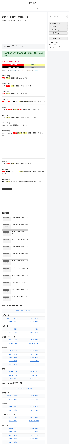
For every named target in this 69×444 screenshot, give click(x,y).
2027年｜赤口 (34, 413)
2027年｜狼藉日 (13, 396)
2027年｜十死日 (13, 374)
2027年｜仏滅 (34, 410)
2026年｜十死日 (13, 297)
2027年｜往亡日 (13, 399)
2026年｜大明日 (34, 279)
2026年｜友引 (34, 329)
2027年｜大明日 (34, 356)
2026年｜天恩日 (34, 286)
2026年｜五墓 (13, 308)
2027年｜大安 (13, 413)
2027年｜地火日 (13, 392)
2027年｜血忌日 (13, 389)
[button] (66, 16)
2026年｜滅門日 (34, 318)
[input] (58, 16)
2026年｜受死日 (34, 297)
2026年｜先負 (13, 332)
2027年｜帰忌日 (34, 385)
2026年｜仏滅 (34, 332)
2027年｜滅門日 (34, 396)
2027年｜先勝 (13, 406)
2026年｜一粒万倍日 (13, 275)
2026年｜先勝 (13, 329)
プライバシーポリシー (63, 439)
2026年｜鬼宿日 (34, 275)
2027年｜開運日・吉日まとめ (24, 345)
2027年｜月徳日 (34, 367)
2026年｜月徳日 (34, 289)
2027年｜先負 (13, 410)
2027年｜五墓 (13, 385)
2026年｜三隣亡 (13, 300)
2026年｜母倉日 (13, 289)
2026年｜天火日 (34, 311)
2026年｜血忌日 (13, 311)
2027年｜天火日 (34, 389)
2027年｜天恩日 (34, 364)
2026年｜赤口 (34, 336)
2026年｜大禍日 (34, 315)
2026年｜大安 (13, 336)
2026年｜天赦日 (13, 279)
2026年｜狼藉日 (13, 318)
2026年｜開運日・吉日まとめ (24, 268)
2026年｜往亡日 (13, 321)
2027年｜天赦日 (13, 356)
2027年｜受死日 (34, 374)
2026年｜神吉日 (13, 286)
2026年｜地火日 (13, 315)
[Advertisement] (23, 32)
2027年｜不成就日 (34, 378)
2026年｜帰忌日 (34, 308)
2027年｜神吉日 (13, 364)
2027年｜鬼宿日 (34, 353)
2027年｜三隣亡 (13, 378)
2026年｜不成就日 (34, 300)
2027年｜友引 (34, 406)
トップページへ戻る (52, 439)
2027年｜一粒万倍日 (13, 353)
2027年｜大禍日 (34, 392)
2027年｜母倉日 (13, 367)
